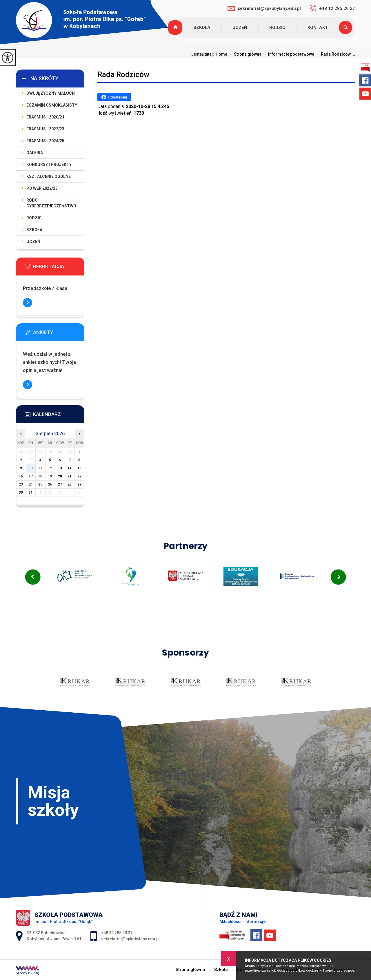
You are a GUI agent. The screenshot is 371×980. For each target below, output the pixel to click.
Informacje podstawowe (287, 54)
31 (31, 492)
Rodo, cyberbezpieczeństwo (51, 203)
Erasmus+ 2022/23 (45, 129)
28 (70, 484)
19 (50, 476)
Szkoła (201, 27)
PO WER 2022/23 (42, 188)
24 (31, 484)
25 (40, 484)
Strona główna (176, 27)
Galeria (34, 152)
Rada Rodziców (123, 74)
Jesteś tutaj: (203, 54)
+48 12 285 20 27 (332, 8)
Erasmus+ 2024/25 (45, 140)
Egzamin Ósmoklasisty (51, 105)
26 (50, 484)
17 (31, 476)
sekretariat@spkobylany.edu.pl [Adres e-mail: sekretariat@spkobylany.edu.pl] (130, 939)
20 (60, 476)
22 (79, 476)
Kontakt (318, 27)
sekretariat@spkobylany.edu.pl (264, 8)
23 (21, 484)
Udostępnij (114, 97)
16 (21, 476)
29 (79, 484)
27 (60, 484)
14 (70, 468)
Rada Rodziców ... (334, 54)
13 (60, 468)
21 (70, 476)
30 (21, 492)
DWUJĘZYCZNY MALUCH (50, 93)
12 (50, 468)
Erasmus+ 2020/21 (45, 117)
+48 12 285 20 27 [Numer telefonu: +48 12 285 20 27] (116, 932)
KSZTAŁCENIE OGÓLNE (48, 176)
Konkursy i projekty (49, 164)
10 (31, 468)
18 (40, 476)
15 (79, 468)
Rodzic (277, 27)
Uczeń (239, 27)
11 (40, 468)
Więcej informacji (27, 302)
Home (221, 54)
